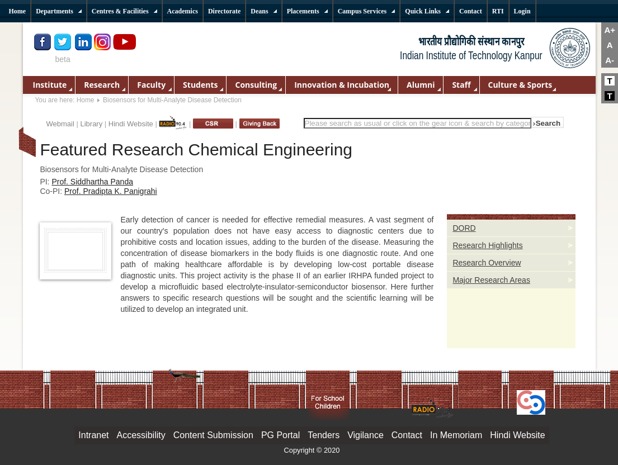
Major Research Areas (491, 280)
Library (91, 124)
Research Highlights (487, 245)
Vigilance (365, 435)
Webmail (60, 124)
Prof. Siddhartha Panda (92, 181)
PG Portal (280, 435)
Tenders (323, 435)
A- (609, 60)
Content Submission (213, 435)
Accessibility (141, 435)
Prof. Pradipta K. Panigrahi (110, 191)
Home (86, 100)
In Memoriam (456, 435)
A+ (609, 30)
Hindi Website (130, 124)
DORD (463, 228)
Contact (406, 435)
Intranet (93, 435)
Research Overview (486, 262)
